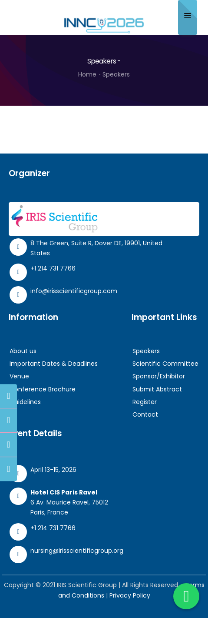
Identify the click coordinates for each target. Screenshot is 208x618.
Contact (145, 414)
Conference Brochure (43, 389)
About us (23, 351)
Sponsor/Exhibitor (158, 376)
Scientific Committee (165, 363)
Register (144, 402)
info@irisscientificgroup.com (73, 291)
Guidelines (25, 402)
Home (87, 74)
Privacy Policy (129, 595)
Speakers (146, 351)
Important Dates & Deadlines (54, 363)
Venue (19, 376)
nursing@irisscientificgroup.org (76, 550)
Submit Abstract (157, 389)
